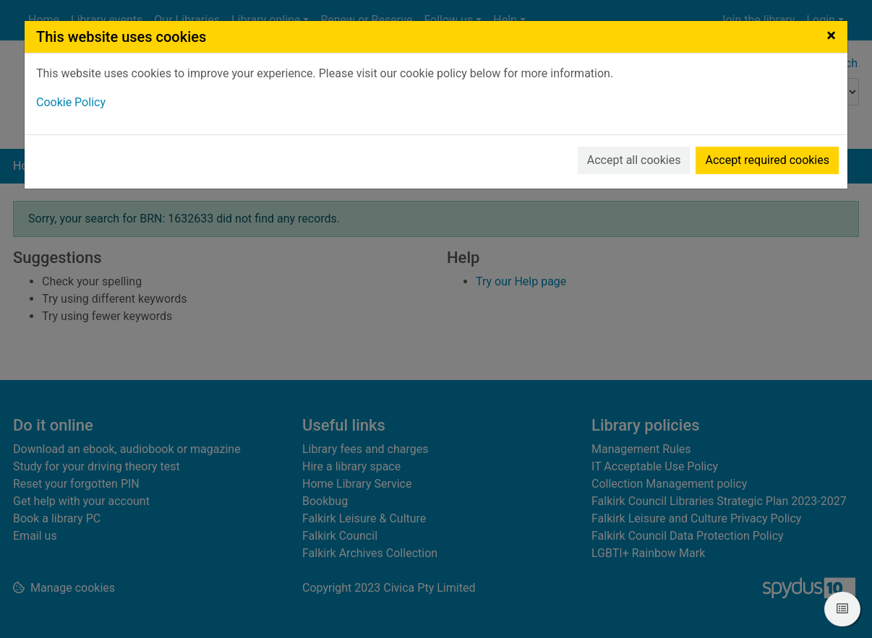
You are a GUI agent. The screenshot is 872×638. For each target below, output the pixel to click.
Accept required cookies (767, 160)
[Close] (831, 35)
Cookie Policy (71, 102)
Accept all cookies (634, 160)
